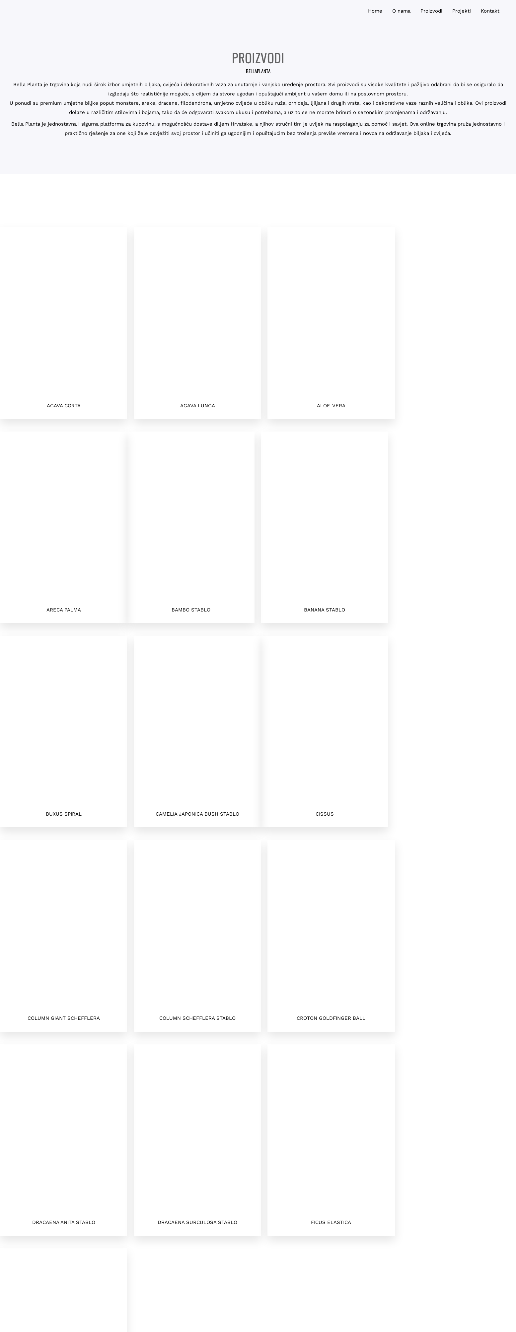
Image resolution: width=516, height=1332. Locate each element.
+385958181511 (131, 1179)
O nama (384, 1200)
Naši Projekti (384, 1215)
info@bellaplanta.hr (132, 1209)
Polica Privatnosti (384, 1186)
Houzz (384, 1230)
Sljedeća (52, 1052)
